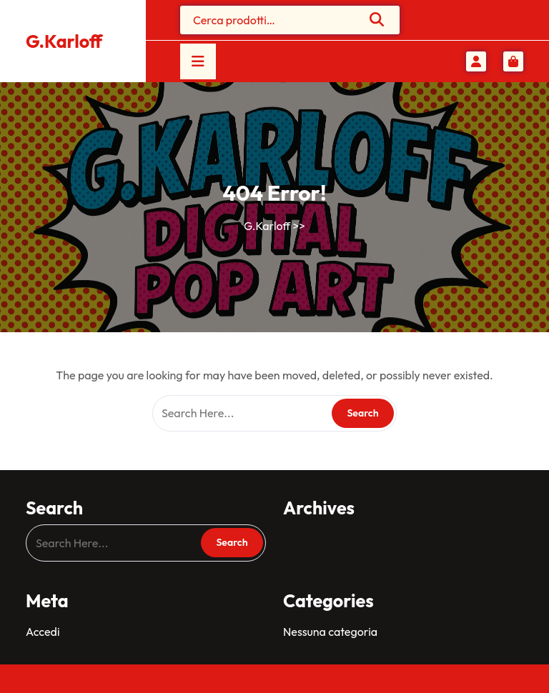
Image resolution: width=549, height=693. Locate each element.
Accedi (42, 631)
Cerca (377, 19)
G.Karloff (64, 41)
